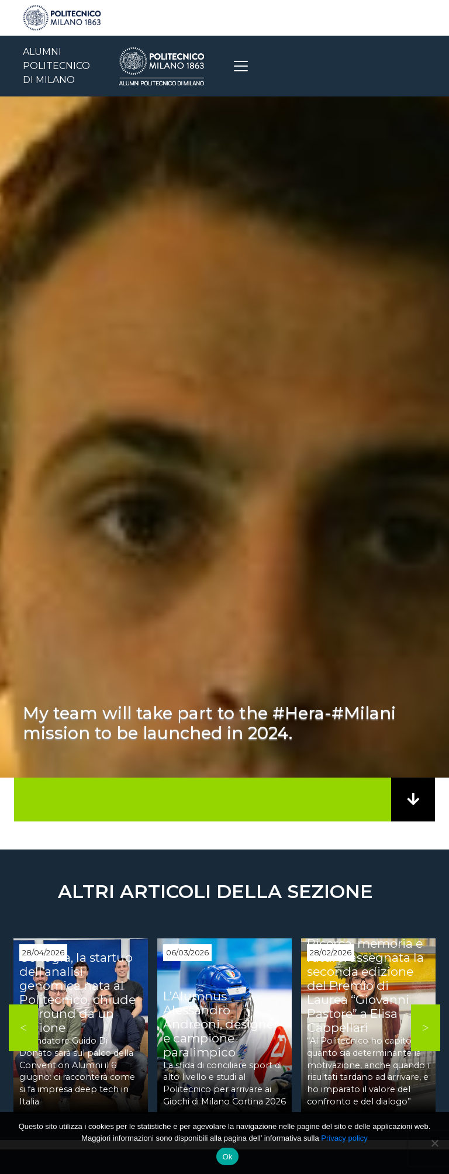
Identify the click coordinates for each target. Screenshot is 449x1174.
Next (425, 1027)
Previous (23, 1027)
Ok (227, 1156)
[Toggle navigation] (240, 66)
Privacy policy (344, 1138)
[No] (434, 1143)
